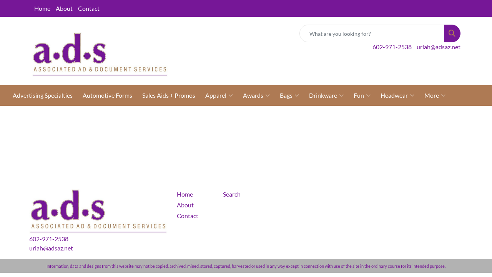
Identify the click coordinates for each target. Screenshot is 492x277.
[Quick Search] (371, 33)
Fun (362, 95)
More (434, 95)
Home (42, 8)
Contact (89, 8)
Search (232, 194)
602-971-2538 (392, 46)
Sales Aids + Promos (168, 95)
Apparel (219, 95)
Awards (256, 95)
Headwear (397, 95)
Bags (289, 95)
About (64, 8)
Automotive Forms (107, 95)
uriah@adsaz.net (438, 46)
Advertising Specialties (43, 95)
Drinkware (326, 95)
